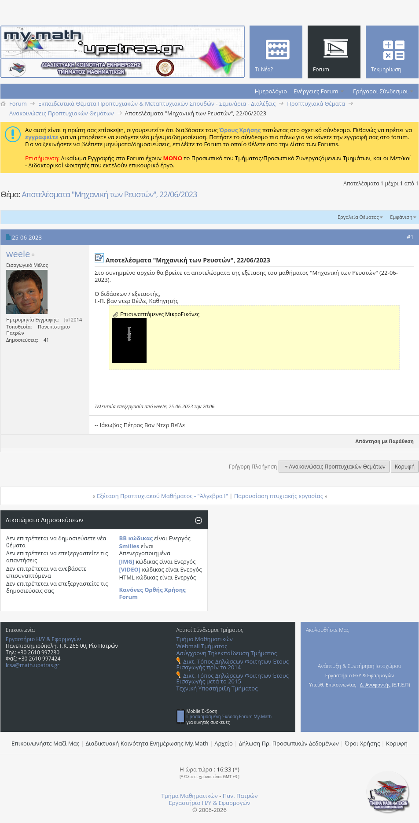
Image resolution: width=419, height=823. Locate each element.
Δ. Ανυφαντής (375, 684)
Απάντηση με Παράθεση (381, 441)
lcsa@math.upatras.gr (32, 665)
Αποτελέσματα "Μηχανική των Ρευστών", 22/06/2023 (109, 194)
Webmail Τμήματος (202, 646)
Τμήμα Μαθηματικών (204, 639)
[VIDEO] (130, 569)
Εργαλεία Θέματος (358, 217)
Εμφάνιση (401, 217)
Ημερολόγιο (271, 91)
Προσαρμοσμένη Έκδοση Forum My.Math (229, 716)
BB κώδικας (136, 538)
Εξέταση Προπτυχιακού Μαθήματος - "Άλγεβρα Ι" (162, 496)
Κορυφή (405, 466)
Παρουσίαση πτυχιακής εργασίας (278, 496)
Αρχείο (223, 743)
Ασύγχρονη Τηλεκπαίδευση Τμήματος (226, 653)
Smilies (129, 546)
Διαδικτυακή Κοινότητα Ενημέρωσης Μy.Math (147, 743)
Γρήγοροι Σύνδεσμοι (380, 91)
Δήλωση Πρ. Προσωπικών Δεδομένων (289, 743)
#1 (410, 237)
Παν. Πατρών (240, 796)
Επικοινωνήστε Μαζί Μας (45, 743)
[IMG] (127, 561)
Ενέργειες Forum (316, 91)
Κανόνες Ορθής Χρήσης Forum (152, 593)
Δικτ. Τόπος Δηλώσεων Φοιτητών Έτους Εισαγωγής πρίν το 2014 (232, 664)
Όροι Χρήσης (362, 743)
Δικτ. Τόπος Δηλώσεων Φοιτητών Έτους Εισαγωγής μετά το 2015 (232, 678)
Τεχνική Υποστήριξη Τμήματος (217, 688)
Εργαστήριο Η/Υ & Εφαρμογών (43, 639)
